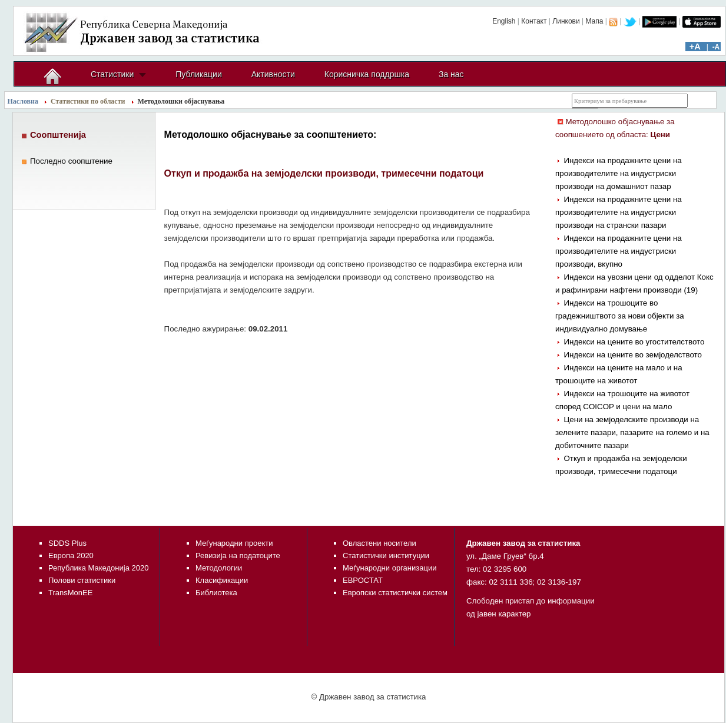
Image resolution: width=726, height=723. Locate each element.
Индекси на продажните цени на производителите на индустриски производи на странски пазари (618, 212)
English (503, 21)
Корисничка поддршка (366, 74)
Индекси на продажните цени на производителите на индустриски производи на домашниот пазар (618, 173)
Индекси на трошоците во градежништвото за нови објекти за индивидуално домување (619, 316)
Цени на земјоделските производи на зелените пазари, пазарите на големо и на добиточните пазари (632, 432)
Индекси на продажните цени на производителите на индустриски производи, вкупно (618, 251)
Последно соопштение (71, 161)
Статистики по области (88, 101)
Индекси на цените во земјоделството (632, 354)
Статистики (112, 74)
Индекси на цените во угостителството (633, 341)
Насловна (23, 101)
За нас (451, 74)
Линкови (565, 21)
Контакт (533, 21)
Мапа (594, 21)
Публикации (198, 74)
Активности (273, 74)
